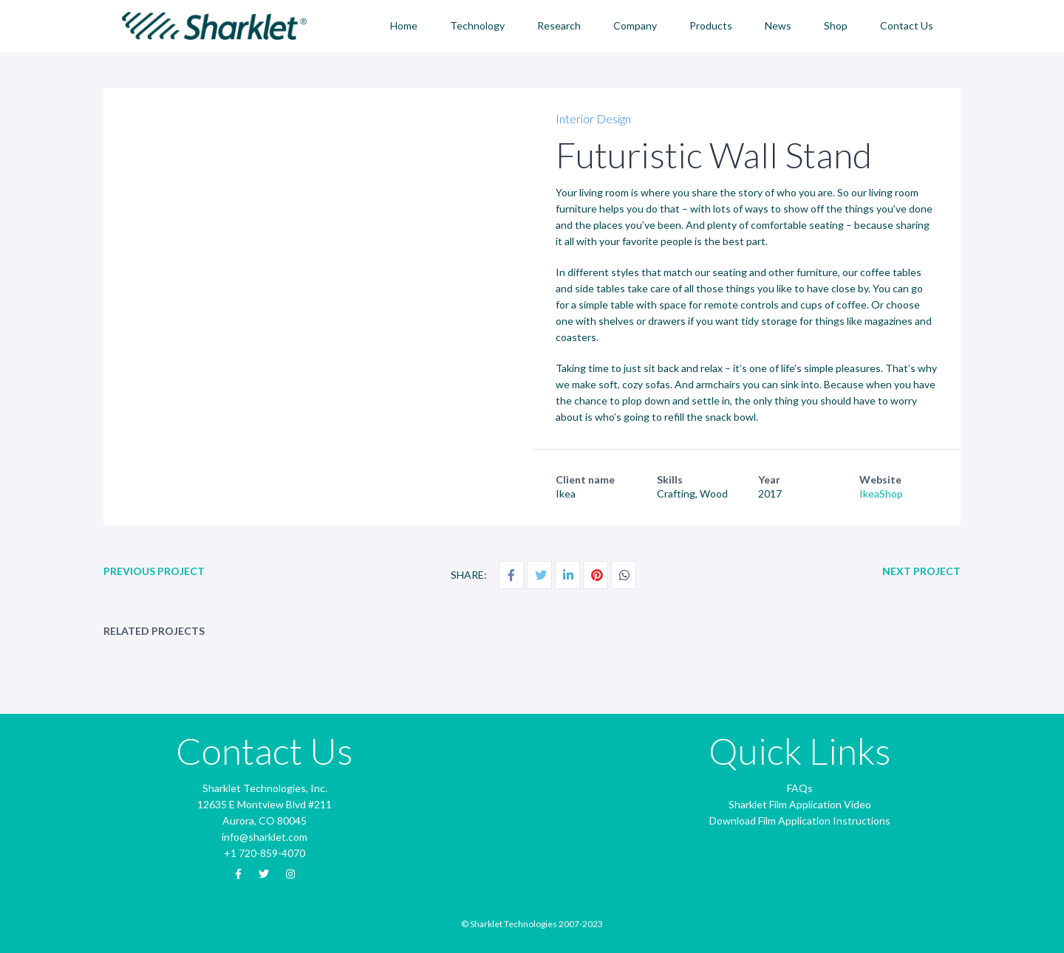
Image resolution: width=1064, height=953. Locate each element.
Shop (836, 25)
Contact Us (906, 25)
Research (559, 25)
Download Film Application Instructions (799, 820)
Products (710, 25)
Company (635, 25)
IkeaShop (881, 493)
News (778, 25)
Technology (477, 25)
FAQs (800, 788)
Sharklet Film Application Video (800, 804)
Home (403, 25)
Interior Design (593, 118)
